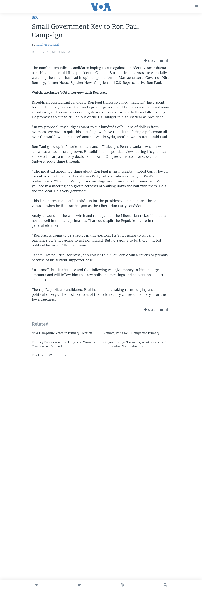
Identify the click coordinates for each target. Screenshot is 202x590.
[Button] (149, 60)
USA (35, 18)
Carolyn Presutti (47, 44)
